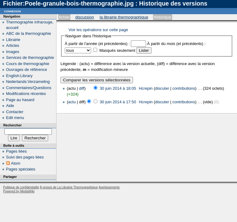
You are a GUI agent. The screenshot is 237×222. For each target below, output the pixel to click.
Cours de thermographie (27, 63)
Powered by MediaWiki (19, 191)
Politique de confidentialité (21, 187)
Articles (12, 45)
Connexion (12, 11)
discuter (162, 88)
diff (81, 88)
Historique (162, 17)
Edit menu (15, 117)
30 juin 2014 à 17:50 (118, 102)
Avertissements (108, 187)
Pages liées (16, 151)
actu (72, 102)
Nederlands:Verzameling (28, 81)
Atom (15, 163)
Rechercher (12, 125)
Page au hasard (20, 99)
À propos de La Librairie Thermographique (69, 187)
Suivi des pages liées (25, 157)
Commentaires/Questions (29, 87)
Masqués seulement (117, 50)
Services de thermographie (30, 57)
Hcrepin (146, 88)
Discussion (84, 17)
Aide (10, 105)
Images (12, 51)
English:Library (19, 75)
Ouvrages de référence (26, 69)
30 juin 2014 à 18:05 (118, 88)
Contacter (14, 111)
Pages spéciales (20, 169)
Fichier (64, 17)
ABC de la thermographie (28, 33)
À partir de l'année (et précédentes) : (97, 43)
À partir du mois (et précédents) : (176, 43)
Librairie (13, 39)
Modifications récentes (26, 93)
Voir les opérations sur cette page (98, 29)
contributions (184, 88)
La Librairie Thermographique (124, 17)
